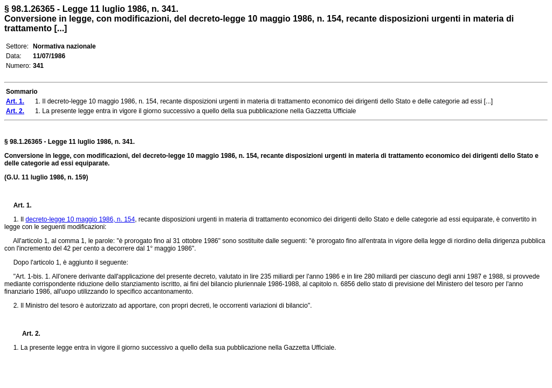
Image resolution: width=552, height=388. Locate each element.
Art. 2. (26, 333)
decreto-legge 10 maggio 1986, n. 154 (80, 219)
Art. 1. (22, 205)
